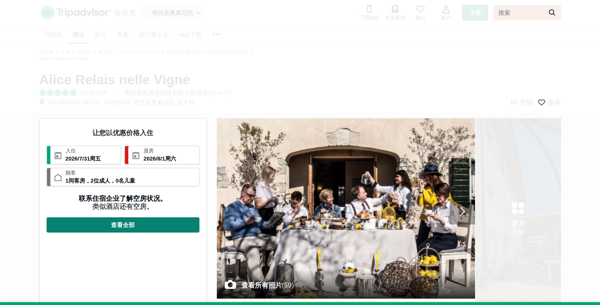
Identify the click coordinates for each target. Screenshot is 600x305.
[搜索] (527, 12)
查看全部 (123, 225)
